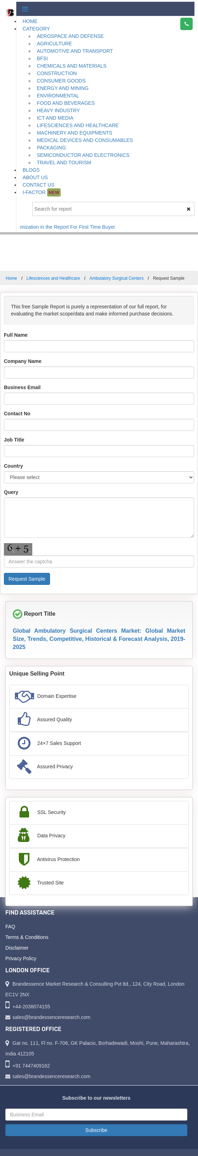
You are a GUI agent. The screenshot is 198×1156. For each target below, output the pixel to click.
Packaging (51, 147)
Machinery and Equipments (74, 133)
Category (36, 29)
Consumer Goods (61, 81)
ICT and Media (55, 118)
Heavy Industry (58, 110)
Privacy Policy (20, 958)
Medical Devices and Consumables (85, 140)
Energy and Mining (63, 88)
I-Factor (42, 192)
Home (30, 21)
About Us (35, 177)
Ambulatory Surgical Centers (116, 278)
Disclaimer (16, 948)
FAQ (10, 926)
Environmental (58, 95)
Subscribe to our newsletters (96, 1098)
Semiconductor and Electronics (83, 155)
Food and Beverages (66, 103)
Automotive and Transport (75, 51)
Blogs (31, 170)
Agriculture (54, 43)
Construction (57, 73)
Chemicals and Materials (72, 66)
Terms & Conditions (26, 937)
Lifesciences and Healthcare (78, 125)
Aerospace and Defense (70, 36)
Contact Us (39, 185)
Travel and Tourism (64, 162)
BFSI (42, 58)
